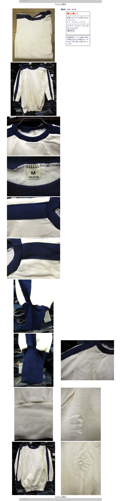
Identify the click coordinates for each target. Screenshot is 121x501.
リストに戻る (60, 4)
